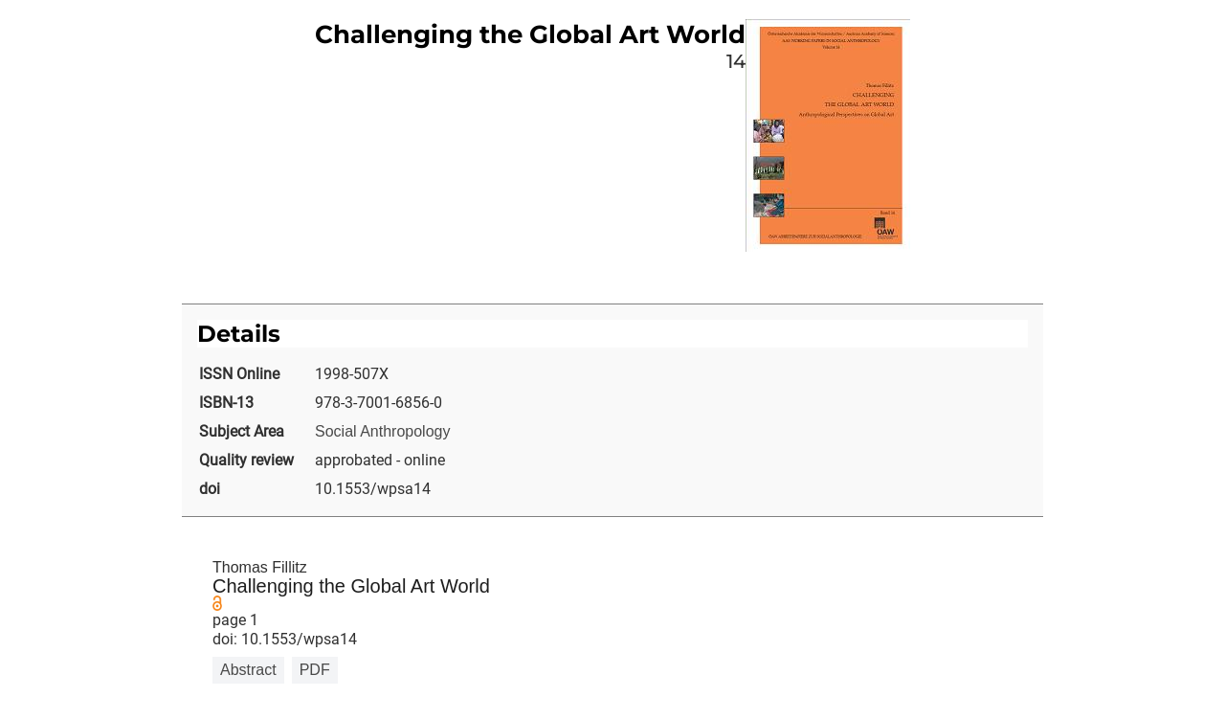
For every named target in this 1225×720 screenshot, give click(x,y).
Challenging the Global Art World (351, 585)
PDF (315, 670)
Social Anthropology (382, 431)
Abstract (248, 670)
